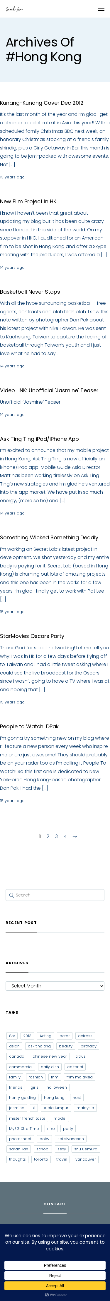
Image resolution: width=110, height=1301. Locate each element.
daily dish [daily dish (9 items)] (50, 1067)
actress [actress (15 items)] (85, 1036)
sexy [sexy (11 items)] (61, 1149)
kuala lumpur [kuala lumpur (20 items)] (55, 1108)
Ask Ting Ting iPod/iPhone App (39, 439)
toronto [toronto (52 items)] (41, 1159)
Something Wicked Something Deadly (49, 537)
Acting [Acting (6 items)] (45, 1036)
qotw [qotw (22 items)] (44, 1139)
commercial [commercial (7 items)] (21, 1067)
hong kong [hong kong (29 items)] (54, 1097)
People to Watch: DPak (29, 726)
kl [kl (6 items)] (34, 1108)
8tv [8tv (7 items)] (12, 1036)
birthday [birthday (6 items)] (89, 1046)
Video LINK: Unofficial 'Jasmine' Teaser (49, 390)
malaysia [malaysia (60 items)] (85, 1108)
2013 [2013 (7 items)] (27, 1036)
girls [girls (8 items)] (34, 1087)
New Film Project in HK (28, 201)
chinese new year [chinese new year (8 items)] (50, 1056)
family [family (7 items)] (15, 1077)
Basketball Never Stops (30, 291)
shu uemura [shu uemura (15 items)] (85, 1149)
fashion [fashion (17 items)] (36, 1077)
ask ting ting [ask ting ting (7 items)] (39, 1046)
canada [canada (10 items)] (16, 1056)
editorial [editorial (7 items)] (75, 1067)
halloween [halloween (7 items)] (57, 1087)
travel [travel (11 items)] (61, 1159)
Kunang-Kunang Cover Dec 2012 (42, 102)
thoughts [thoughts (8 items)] (17, 1159)
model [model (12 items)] (60, 1118)
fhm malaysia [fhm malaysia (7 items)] (80, 1077)
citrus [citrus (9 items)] (80, 1056)
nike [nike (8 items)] (51, 1128)
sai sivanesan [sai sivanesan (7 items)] (70, 1139)
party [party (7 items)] (68, 1128)
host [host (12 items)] (77, 1097)
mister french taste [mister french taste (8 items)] (27, 1118)
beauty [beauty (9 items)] (65, 1046)
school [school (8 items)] (42, 1149)
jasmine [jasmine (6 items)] (16, 1108)
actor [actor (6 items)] (65, 1036)
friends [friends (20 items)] (15, 1087)
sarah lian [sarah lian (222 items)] (18, 1149)
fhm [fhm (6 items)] (54, 1077)
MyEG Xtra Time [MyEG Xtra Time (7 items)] (24, 1128)
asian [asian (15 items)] (14, 1046)
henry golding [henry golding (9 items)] (22, 1097)
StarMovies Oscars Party (32, 636)
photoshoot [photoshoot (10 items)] (20, 1139)
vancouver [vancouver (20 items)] (85, 1159)
